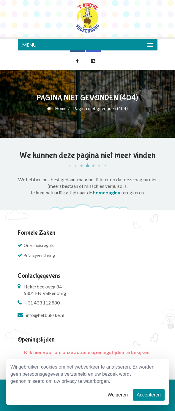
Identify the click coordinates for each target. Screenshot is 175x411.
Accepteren (149, 394)
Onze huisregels (38, 245)
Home (57, 108)
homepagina (106, 192)
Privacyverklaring (39, 255)
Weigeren (118, 394)
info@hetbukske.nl (45, 315)
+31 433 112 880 (42, 302)
